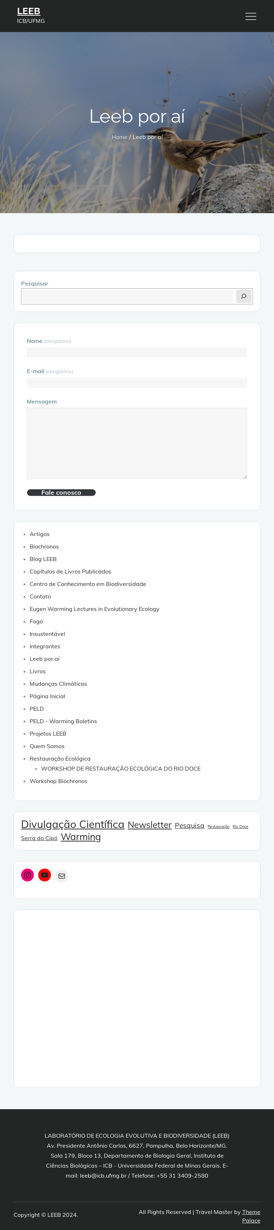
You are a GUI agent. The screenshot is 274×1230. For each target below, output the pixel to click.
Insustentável (47, 633)
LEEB (28, 11)
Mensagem (42, 401)
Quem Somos (47, 746)
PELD (37, 708)
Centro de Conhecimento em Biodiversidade (88, 583)
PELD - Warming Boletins (63, 721)
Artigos (40, 533)
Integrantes (45, 646)
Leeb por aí (45, 658)
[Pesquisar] (244, 296)
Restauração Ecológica (60, 758)
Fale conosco (61, 492)
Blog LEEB (43, 558)
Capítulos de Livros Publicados (70, 571)
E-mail (50, 371)
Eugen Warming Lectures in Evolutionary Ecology (94, 608)
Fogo (36, 621)
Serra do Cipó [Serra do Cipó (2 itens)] (39, 838)
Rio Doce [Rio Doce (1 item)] (240, 826)
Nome (49, 340)
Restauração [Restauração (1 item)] (218, 826)
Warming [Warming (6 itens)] (81, 837)
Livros (38, 671)
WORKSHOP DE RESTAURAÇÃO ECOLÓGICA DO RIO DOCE (121, 768)
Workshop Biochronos (58, 780)
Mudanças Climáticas (58, 683)
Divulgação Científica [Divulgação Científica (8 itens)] (73, 824)
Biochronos (44, 546)
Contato (40, 596)
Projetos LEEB (48, 733)
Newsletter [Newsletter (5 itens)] (150, 825)
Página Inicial (47, 696)
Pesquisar (34, 283)
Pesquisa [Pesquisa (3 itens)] (189, 825)
